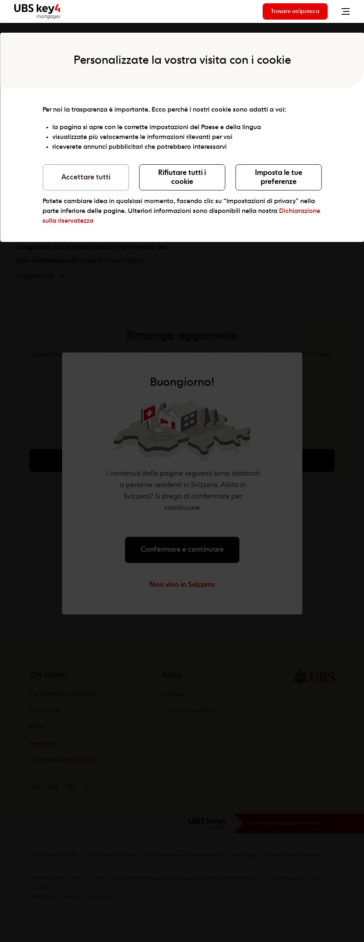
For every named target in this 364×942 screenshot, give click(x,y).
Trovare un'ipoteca (295, 11)
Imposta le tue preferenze (278, 177)
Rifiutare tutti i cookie (182, 177)
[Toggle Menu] (343, 11)
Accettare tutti (85, 177)
